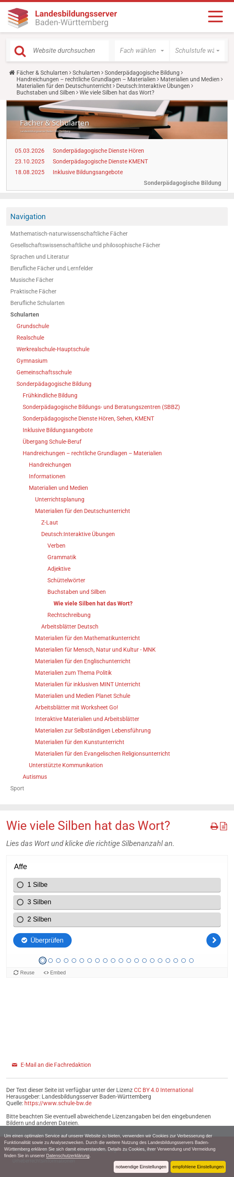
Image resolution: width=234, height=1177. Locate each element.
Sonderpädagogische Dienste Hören (98, 150)
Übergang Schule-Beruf (52, 441)
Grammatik (61, 557)
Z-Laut (49, 522)
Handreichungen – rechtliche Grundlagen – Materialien (86, 79)
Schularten (86, 72)
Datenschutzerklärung (67, 1155)
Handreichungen (50, 464)
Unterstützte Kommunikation (66, 765)
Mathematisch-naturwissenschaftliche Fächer (69, 233)
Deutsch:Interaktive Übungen (153, 86)
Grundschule (32, 326)
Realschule (30, 337)
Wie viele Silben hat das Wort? (93, 603)
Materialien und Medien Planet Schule (82, 695)
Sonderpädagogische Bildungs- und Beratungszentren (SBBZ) (101, 407)
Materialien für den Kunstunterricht (79, 742)
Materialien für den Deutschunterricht (64, 86)
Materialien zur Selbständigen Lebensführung (93, 730)
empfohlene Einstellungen (198, 1166)
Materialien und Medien (190, 79)
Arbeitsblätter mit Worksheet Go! (76, 707)
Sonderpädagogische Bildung (142, 72)
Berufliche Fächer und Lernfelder (51, 268)
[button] (142, 50)
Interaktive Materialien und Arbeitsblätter (87, 719)
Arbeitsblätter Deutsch (69, 626)
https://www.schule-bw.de (57, 1103)
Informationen (47, 476)
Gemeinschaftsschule (44, 372)
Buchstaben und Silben (45, 92)
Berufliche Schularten (37, 303)
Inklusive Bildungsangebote (88, 172)
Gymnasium (31, 360)
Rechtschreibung (69, 615)
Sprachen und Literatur (39, 256)
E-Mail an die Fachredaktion (56, 1064)
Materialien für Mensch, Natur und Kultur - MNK (95, 649)
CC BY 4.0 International (163, 1090)
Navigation (28, 216)
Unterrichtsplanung (59, 499)
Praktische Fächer (33, 291)
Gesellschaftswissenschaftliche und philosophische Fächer (85, 245)
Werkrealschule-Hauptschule (52, 349)
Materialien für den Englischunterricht (83, 661)
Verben (56, 545)
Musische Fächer (32, 280)
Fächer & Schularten (42, 72)
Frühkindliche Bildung (50, 395)
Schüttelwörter (66, 580)
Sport (17, 788)
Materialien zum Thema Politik (73, 672)
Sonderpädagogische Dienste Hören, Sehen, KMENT (88, 418)
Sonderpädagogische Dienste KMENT (100, 161)
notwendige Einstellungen (141, 1166)
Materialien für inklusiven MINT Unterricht (87, 684)
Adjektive (58, 568)
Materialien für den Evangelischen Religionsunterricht (102, 753)
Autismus (35, 776)
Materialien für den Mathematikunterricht (87, 638)
